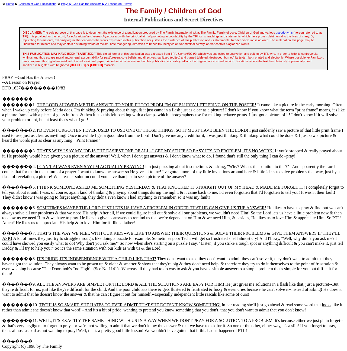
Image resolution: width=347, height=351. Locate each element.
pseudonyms (284, 32)
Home (10, 3)
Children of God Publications (37, 3)
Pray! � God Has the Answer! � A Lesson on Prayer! (96, 3)
